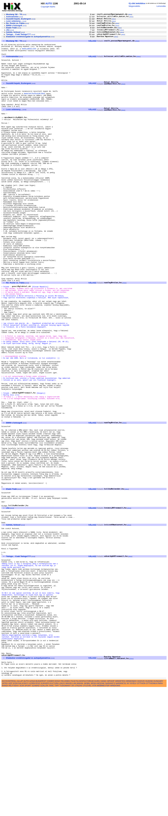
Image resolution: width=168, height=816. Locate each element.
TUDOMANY (65, 813)
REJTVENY (14, 813)
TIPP (57, 813)
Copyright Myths (48, 6)
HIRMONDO (131, 809)
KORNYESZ (34, 811)
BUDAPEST (41, 809)
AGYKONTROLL (9, 809)
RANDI (5, 813)
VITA (94, 813)
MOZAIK (101, 811)
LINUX (62, 811)
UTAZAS (78, 813)
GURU (97, 809)
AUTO (48, 3)
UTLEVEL (87, 813)
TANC (51, 813)
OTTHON (141, 811)
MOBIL (87, 811)
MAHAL (80, 811)
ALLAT (20, 809)
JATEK (5, 811)
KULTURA (53, 811)
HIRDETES (120, 809)
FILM (73, 809)
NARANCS (110, 811)
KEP (10, 811)
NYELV (133, 811)
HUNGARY (158, 809)
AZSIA (32, 809)
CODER (50, 809)
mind (24, 14)
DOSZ (57, 809)
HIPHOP (110, 809)
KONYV (25, 811)
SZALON (44, 813)
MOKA (93, 811)
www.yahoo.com (29, 50)
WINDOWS (115, 813)
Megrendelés (134, 6)
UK (72, 813)
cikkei (130, 14)
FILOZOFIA (81, 809)
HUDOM (149, 809)
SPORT (27, 813)
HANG (103, 809)
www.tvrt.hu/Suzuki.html (34, 102)
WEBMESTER (103, 813)
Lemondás (161, 6)
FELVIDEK (65, 809)
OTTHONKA (151, 811)
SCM (21, 813)
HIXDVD (141, 809)
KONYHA (17, 811)
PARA (160, 811)
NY (128, 811)
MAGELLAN (70, 811)
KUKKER (45, 811)
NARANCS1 (120, 811)
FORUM (90, 809)
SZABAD (36, 813)
